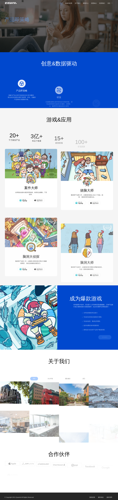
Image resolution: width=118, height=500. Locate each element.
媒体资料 (109, 497)
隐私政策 (92, 497)
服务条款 (101, 497)
